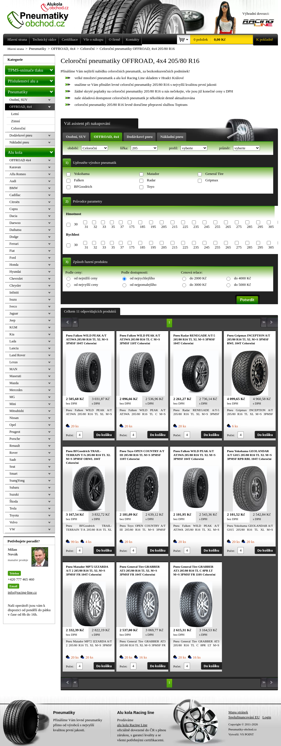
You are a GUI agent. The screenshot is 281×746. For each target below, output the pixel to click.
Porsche (14, 439)
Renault (14, 446)
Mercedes (16, 390)
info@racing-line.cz (22, 592)
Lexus (13, 362)
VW (12, 529)
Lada (12, 341)
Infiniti (14, 292)
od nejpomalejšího (143, 284)
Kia (11, 334)
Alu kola (31, 151)
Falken (79, 180)
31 (86, 227)
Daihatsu (15, 230)
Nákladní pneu (171, 137)
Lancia (14, 348)
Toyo (150, 186)
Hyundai (15, 272)
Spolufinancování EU (244, 717)
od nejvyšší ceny (86, 284)
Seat (12, 467)
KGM (13, 327)
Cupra (13, 209)
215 (175, 227)
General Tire (214, 174)
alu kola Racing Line (132, 725)
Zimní (15, 121)
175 (132, 227)
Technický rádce (44, 39)
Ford (12, 258)
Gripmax (211, 180)
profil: (174, 148)
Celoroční (18, 128)
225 (185, 227)
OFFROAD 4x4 (20, 160)
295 (260, 227)
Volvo (13, 522)
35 (113, 227)
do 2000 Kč (198, 278)
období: (74, 148)
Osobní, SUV (76, 137)
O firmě (114, 39)
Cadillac (15, 195)
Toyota (14, 515)
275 (239, 227)
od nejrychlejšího (142, 278)
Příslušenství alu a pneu (31, 81)
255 (217, 227)
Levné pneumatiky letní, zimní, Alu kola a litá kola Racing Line (42, 14)
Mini (12, 404)
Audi (12, 181)
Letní (15, 114)
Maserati (15, 376)
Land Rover (17, 355)
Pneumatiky (31, 90)
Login (266, 717)
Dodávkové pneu (140, 137)
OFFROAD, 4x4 (106, 137)
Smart (13, 474)
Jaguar (13, 313)
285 (249, 227)
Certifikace (70, 39)
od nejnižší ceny (85, 278)
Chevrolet (16, 279)
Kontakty (132, 39)
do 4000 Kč (242, 278)
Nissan (14, 418)
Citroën (14, 202)
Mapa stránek (238, 712)
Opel (12, 425)
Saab (12, 460)
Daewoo (15, 223)
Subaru (14, 487)
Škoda (13, 501)
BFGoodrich (83, 186)
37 (122, 227)
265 (228, 227)
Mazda (14, 383)
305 (271, 227)
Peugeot (14, 432)
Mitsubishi (16, 411)
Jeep (12, 320)
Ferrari (14, 244)
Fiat (12, 251)
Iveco (13, 306)
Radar (151, 180)
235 (196, 227)
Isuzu (13, 299)
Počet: (70, 435)
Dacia (13, 216)
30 (76, 224)
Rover (13, 453)
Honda (13, 265)
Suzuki (14, 494)
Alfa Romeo (17, 174)
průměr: (225, 148)
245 (206, 227)
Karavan (15, 167)
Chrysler (15, 285)
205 (164, 227)
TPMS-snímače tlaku (31, 69)
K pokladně (263, 39)
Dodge (13, 237)
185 (142, 227)
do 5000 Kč (242, 284)
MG (12, 397)
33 (104, 227)
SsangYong (16, 480)
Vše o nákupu (93, 39)
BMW (13, 188)
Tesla (12, 508)
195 (153, 227)
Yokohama (82, 174)
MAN (13, 369)
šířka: (124, 148)
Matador (153, 174)
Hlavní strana (16, 48)
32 (95, 227)
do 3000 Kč (198, 284)
